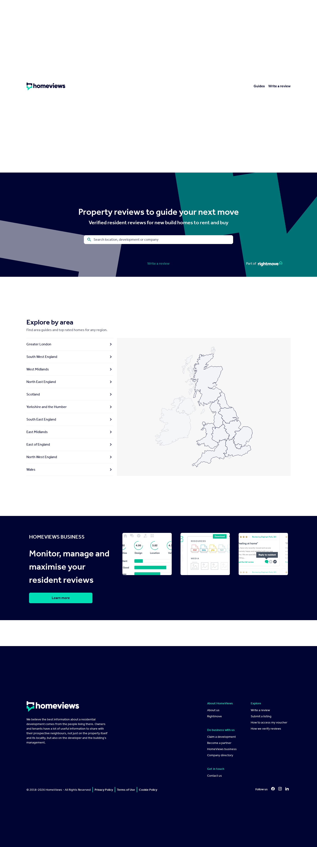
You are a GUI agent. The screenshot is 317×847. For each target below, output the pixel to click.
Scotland (69, 394)
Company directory (220, 755)
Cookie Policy (148, 790)
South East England (69, 419)
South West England (69, 356)
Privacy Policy (104, 790)
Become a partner (219, 743)
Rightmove (214, 716)
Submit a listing (261, 716)
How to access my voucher (269, 722)
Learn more (61, 598)
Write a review (279, 86)
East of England (69, 444)
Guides (259, 86)
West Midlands (69, 369)
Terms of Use (126, 790)
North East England (69, 381)
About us (213, 710)
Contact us (214, 776)
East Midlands (69, 432)
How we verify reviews (266, 728)
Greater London (69, 344)
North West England (69, 457)
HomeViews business (222, 749)
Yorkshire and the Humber (69, 407)
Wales (69, 469)
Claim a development (221, 737)
